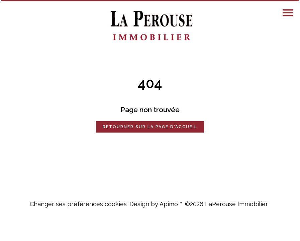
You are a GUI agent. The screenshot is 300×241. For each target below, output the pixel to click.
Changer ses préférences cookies (78, 204)
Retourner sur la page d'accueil (150, 127)
